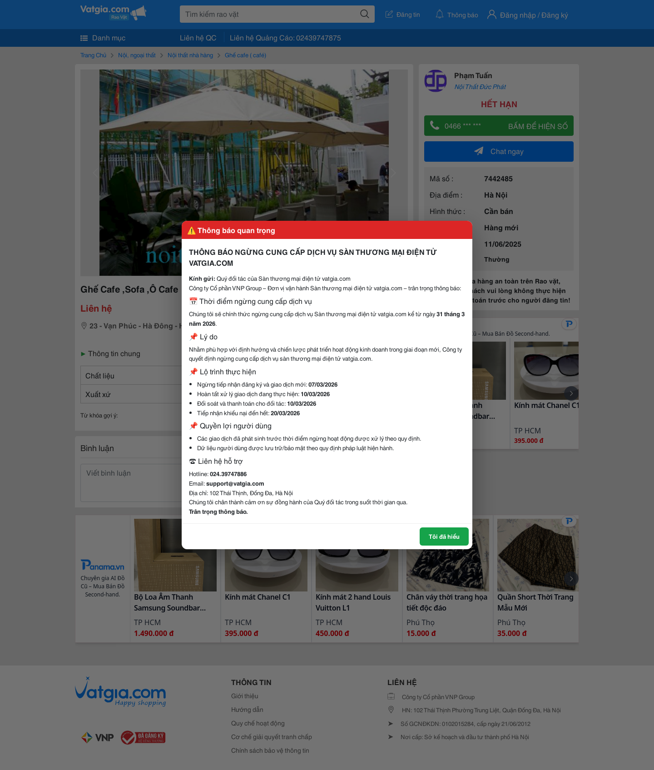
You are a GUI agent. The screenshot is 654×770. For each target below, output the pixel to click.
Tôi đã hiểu (444, 536)
